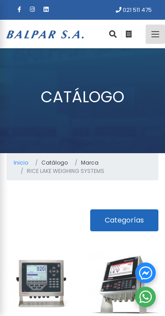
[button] (145, 272)
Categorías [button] (124, 220)
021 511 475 (134, 10)
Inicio (21, 162)
